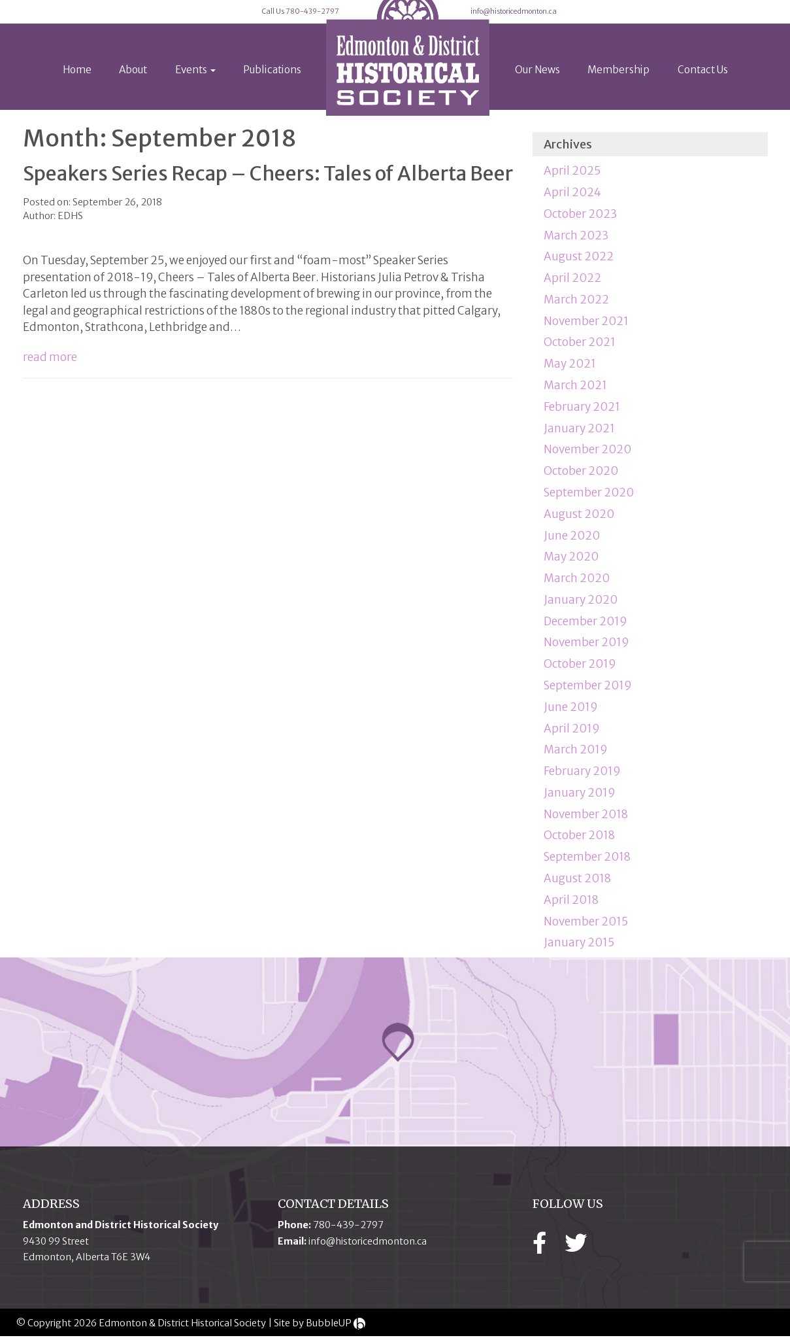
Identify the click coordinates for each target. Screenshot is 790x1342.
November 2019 (586, 649)
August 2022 (579, 263)
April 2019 (572, 734)
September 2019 (588, 692)
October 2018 (579, 841)
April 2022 (572, 284)
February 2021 (582, 413)
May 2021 (570, 370)
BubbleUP (329, 1329)
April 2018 (571, 906)
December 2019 (585, 628)
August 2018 (577, 885)
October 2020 (581, 477)
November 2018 (586, 821)
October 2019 (580, 670)
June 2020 (572, 541)
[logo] (407, 68)
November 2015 (586, 927)
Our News (537, 86)
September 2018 (587, 863)
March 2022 (576, 306)
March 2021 (575, 392)
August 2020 (579, 520)
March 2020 (577, 584)
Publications (272, 86)
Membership (618, 86)
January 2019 (580, 799)
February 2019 (582, 777)
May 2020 (571, 563)
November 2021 (586, 327)
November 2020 (587, 456)
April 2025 (572, 177)
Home (77, 86)
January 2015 (579, 949)
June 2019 (571, 713)
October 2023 (580, 220)
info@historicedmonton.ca (596, 19)
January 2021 (579, 434)
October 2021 (580, 348)
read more (50, 363)
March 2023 (576, 241)
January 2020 (580, 606)
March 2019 (576, 756)
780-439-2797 (281, 19)
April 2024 (572, 199)
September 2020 (589, 499)
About (133, 86)
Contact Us (703, 86)
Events (195, 86)
